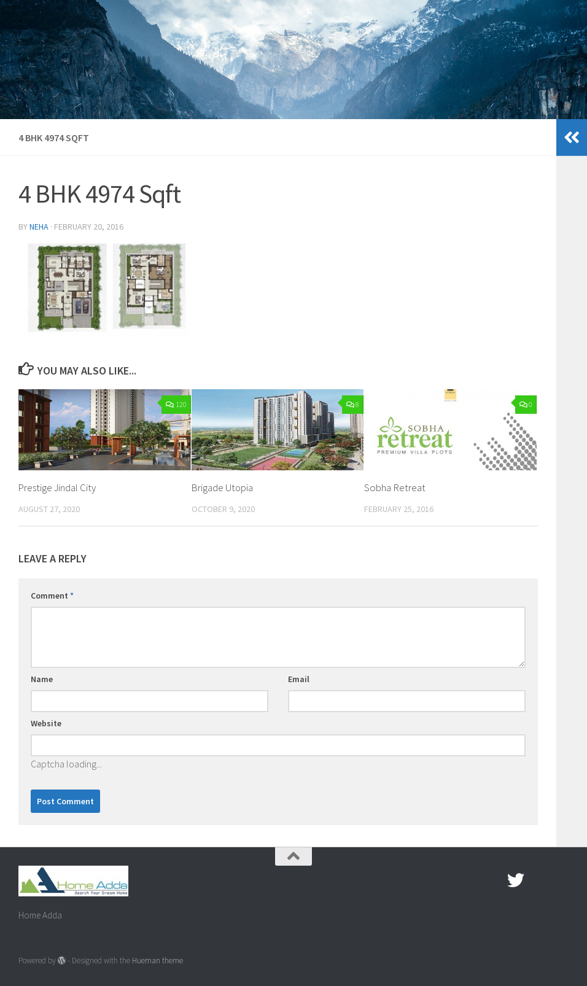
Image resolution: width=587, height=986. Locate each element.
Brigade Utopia (223, 487)
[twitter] (515, 880)
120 (176, 404)
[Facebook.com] (493, 880)
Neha (39, 226)
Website (46, 723)
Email (298, 679)
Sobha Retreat (395, 487)
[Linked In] (560, 880)
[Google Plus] (537, 880)
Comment (52, 595)
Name (42, 679)
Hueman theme (157, 960)
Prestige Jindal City (58, 487)
